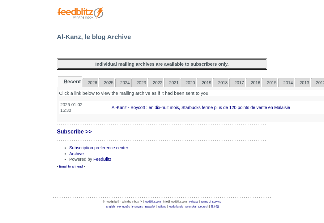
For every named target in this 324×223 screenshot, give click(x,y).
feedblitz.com (153, 201)
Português (123, 206)
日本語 (215, 206)
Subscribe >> (74, 132)
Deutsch (203, 206)
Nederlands (176, 206)
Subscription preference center (98, 147)
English (110, 206)
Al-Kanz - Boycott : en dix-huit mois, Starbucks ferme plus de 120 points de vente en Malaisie (201, 107)
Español (150, 206)
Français (137, 206)
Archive (76, 153)
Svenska (190, 206)
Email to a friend (71, 166)
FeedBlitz (102, 159)
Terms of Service (211, 201)
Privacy (193, 201)
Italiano (161, 206)
